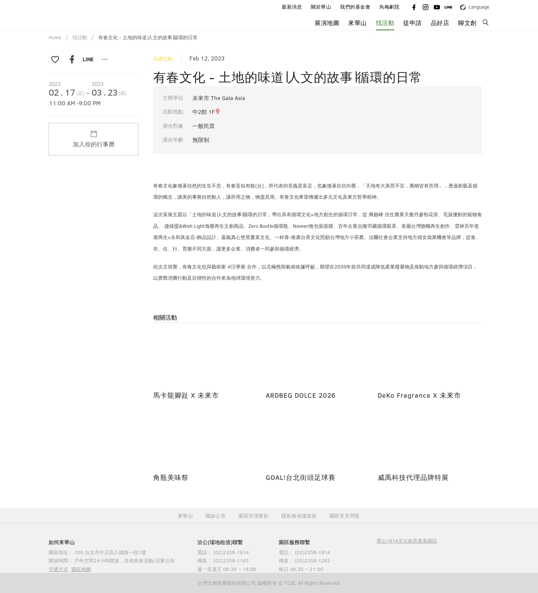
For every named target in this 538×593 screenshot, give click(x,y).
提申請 (412, 23)
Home (55, 37)
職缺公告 (215, 515)
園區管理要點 (253, 515)
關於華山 (321, 6)
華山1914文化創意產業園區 (407, 540)
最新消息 (292, 6)
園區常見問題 (345, 515)
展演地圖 (327, 23)
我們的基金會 (355, 6)
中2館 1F (206, 111)
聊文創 (467, 23)
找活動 (385, 23)
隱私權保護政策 (299, 515)
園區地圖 (81, 569)
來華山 (357, 23)
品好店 (440, 23)
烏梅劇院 (389, 6)
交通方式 (58, 569)
